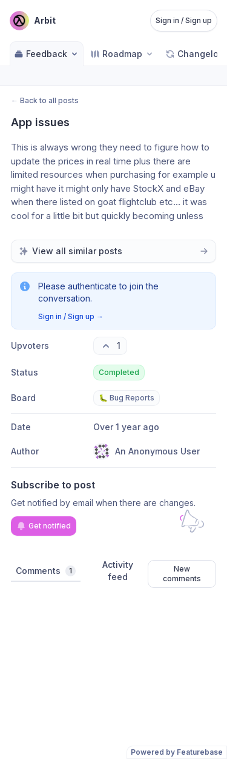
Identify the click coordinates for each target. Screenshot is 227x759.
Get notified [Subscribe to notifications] (43, 526)
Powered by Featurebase (177, 752)
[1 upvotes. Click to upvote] (110, 346)
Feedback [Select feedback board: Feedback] (46, 54)
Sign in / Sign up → (71, 316)
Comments (46, 570)
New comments (182, 573)
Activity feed (117, 570)
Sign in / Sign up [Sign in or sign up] (184, 20)
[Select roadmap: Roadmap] (122, 53)
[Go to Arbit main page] (33, 20)
